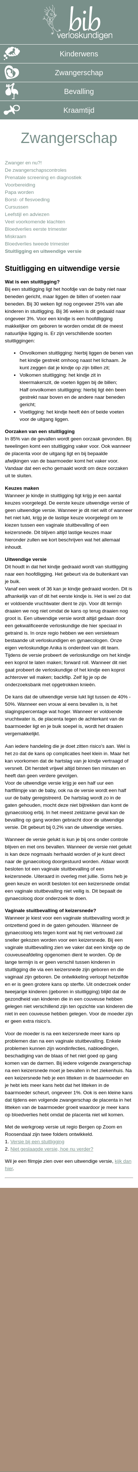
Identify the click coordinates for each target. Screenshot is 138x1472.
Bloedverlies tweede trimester (37, 244)
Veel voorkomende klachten (35, 221)
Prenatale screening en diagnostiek (43, 177)
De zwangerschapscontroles (35, 170)
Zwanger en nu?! (23, 162)
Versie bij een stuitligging (37, 1141)
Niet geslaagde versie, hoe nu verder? (51, 1149)
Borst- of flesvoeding (27, 199)
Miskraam (15, 236)
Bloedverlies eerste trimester (36, 229)
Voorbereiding (20, 185)
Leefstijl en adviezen (27, 214)
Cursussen (16, 207)
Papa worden (19, 192)
